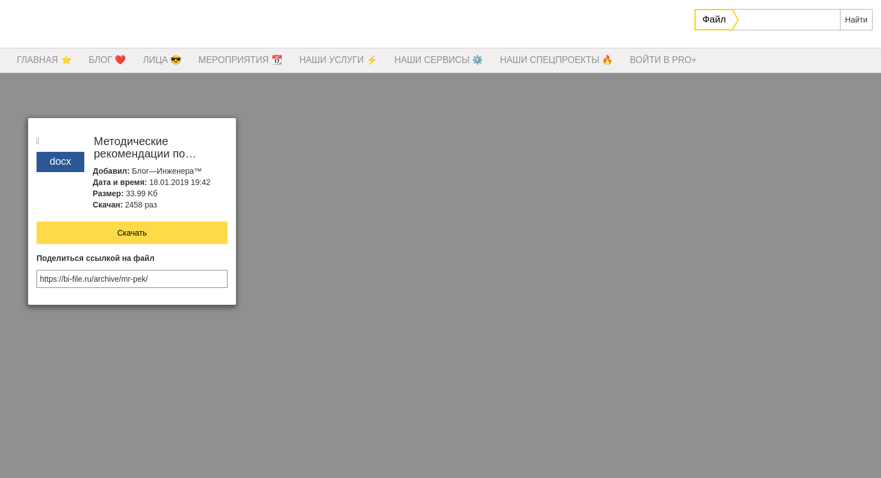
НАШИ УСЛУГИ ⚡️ (338, 60)
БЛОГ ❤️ (107, 60)
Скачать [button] (132, 232)
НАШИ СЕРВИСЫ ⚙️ (438, 60)
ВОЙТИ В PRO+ (663, 60)
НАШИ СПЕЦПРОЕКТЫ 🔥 (556, 60)
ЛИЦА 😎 (162, 60)
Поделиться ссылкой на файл (96, 258)
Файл (714, 19)
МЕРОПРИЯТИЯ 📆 (240, 60)
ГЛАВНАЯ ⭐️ (44, 60)
